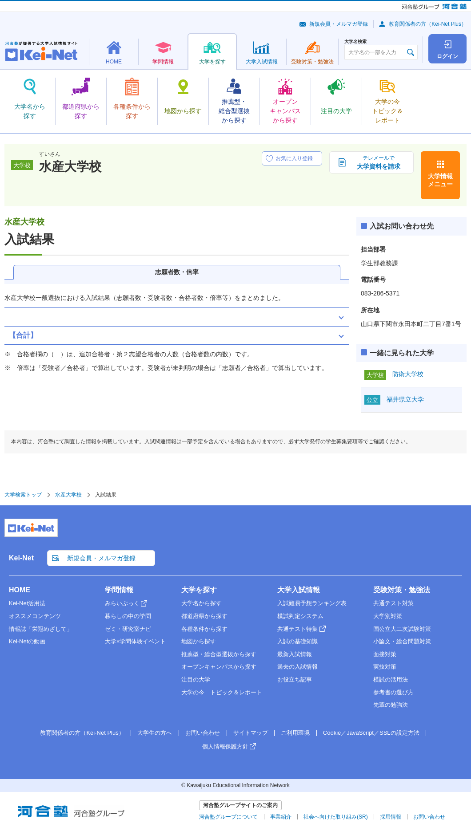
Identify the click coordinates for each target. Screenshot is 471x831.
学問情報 (119, 590)
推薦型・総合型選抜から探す (218, 654)
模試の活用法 (390, 679)
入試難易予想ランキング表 (312, 603)
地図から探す (198, 641)
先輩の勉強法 (390, 704)
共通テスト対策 (393, 603)
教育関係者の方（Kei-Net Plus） (428, 24)
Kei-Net (21, 558)
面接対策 (384, 654)
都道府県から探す (204, 616)
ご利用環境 (295, 732)
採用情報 (390, 817)
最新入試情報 (294, 654)
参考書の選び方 (393, 692)
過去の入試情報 (297, 666)
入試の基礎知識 (297, 641)
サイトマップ (250, 732)
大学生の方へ (154, 732)
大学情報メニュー (440, 180)
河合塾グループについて (228, 817)
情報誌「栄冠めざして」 (40, 629)
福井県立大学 (405, 399)
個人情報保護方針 (225, 746)
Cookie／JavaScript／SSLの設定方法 (371, 732)
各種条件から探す (204, 629)
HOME (19, 590)
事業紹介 (280, 817)
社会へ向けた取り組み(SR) (335, 817)
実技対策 (384, 666)
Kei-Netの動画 (27, 641)
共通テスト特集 (297, 629)
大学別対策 (387, 616)
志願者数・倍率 (177, 272)
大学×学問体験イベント (135, 641)
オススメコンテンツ (35, 616)
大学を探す (199, 590)
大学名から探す (201, 603)
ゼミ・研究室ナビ (128, 629)
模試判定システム (300, 616)
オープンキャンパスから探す (218, 666)
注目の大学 (195, 679)
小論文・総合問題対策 (402, 641)
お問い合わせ (202, 732)
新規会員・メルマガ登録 (338, 24)
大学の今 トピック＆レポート (221, 692)
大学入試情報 (298, 590)
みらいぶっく (122, 603)
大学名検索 (355, 41)
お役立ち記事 (294, 679)
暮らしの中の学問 (128, 616)
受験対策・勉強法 (401, 590)
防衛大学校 (407, 374)
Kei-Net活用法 (27, 603)
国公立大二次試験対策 (402, 629)
